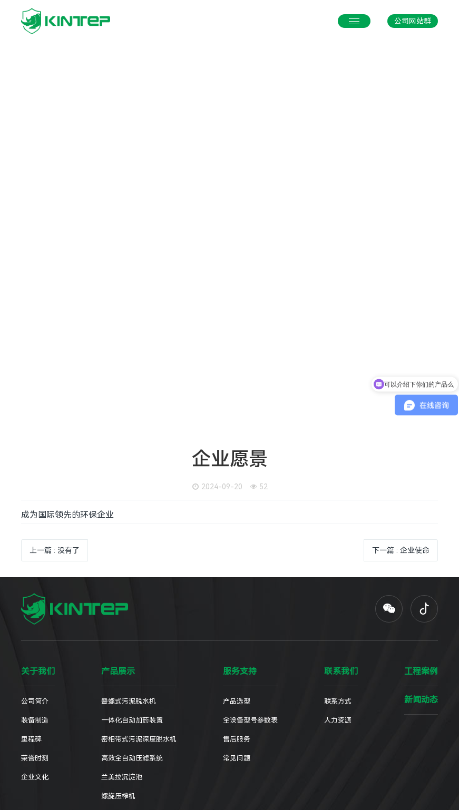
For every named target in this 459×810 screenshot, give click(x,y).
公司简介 (34, 701)
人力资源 (337, 720)
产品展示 (118, 671)
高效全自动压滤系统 (132, 758)
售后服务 (236, 739)
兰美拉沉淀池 (121, 777)
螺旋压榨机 (118, 796)
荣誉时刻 (34, 758)
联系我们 (341, 671)
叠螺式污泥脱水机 (128, 701)
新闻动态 (421, 700)
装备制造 (34, 720)
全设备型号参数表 (250, 720)
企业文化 (34, 777)
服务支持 (240, 671)
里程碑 (31, 739)
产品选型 (236, 701)
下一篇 (400, 550)
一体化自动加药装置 (132, 720)
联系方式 (337, 701)
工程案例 (421, 671)
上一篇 (55, 550)
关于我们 (38, 671)
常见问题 (236, 758)
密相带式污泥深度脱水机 (139, 739)
